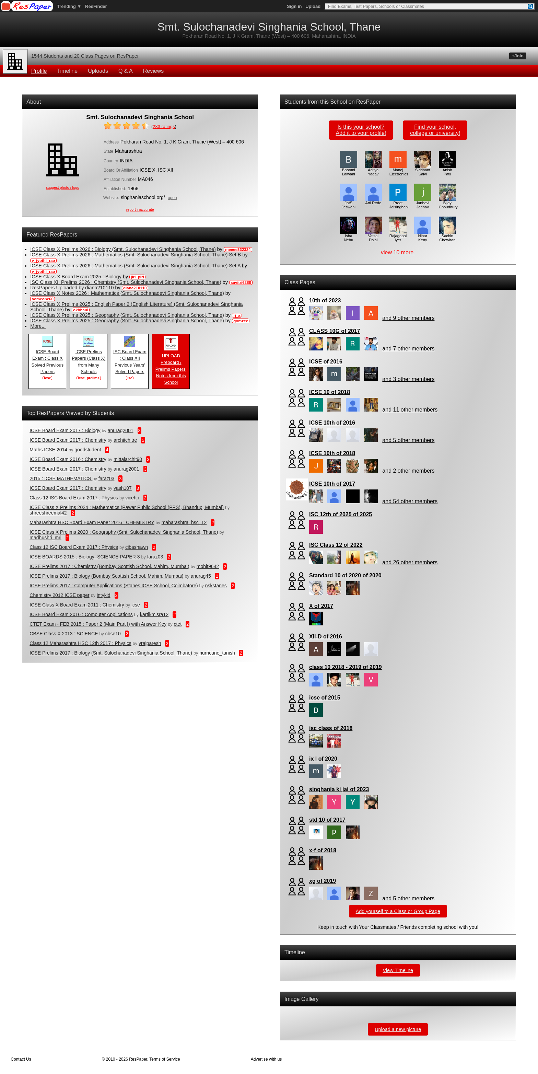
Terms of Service (164, 1059)
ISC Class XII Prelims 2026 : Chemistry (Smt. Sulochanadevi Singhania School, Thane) (125, 282)
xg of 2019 (322, 881)
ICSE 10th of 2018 (332, 453)
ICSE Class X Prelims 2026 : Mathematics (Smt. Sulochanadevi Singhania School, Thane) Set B (135, 254)
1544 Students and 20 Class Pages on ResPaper (85, 56)
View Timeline (398, 970)
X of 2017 (321, 606)
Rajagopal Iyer (398, 236)
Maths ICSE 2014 (48, 449)
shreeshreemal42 (48, 513)
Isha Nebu (348, 236)
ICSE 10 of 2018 (329, 392)
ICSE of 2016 (325, 362)
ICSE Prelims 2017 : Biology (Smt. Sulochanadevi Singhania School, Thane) (111, 653)
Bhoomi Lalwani (348, 170)
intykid (103, 595)
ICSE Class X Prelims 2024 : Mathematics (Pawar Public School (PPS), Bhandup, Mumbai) (127, 507)
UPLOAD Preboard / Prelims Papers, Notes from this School (171, 366)
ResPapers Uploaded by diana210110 (72, 287)
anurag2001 (120, 430)
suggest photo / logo (62, 187)
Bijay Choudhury (448, 203)
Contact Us (21, 1059)
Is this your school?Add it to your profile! (361, 130)
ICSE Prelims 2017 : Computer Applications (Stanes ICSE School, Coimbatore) (114, 585)
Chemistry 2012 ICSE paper (59, 595)
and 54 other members (409, 501)
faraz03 (106, 478)
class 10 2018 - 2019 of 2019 (345, 667)
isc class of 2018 (330, 728)
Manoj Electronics (398, 170)
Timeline (67, 71)
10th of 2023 (325, 300)
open (172, 197)
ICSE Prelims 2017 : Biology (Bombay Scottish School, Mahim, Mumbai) (106, 576)
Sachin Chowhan (447, 236)
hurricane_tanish (217, 653)
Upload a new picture (398, 1029)
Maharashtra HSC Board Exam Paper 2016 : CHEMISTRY (92, 522)
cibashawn (136, 547)
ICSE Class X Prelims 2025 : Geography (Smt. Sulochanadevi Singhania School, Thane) (127, 315)
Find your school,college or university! (435, 130)
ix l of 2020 (323, 759)
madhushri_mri (45, 537)
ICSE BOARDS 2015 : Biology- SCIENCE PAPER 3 (85, 556)
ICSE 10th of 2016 (332, 423)
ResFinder (96, 6)
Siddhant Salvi (422, 170)
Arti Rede (373, 201)
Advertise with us (266, 1059)
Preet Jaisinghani (399, 203)
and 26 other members (409, 562)
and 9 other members (408, 318)
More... (38, 326)
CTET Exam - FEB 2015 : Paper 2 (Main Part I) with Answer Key (98, 624)
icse (135, 605)
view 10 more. (398, 252)
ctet (178, 624)
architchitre (125, 440)
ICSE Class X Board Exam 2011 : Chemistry (77, 605)
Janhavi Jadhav (422, 203)
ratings (164, 126)
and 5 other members (408, 440)
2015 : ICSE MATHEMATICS (61, 478)
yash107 (123, 488)
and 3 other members (408, 379)
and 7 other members (408, 348)
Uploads (98, 71)
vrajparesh (150, 643)
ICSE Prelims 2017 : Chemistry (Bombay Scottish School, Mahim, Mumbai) (109, 566)
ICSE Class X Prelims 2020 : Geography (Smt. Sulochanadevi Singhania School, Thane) (124, 532)
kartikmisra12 (154, 614)
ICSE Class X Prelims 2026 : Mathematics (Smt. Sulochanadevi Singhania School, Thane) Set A (135, 265)
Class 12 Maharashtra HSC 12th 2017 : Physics (80, 643)
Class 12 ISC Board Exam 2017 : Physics (74, 497)
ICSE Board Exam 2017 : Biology (65, 430)
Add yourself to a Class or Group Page (398, 911)
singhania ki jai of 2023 (339, 789)
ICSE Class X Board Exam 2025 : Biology (75, 276)
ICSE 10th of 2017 (332, 484)
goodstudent (87, 449)
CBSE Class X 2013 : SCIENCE (64, 633)
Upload (312, 6)
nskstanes (216, 585)
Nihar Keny (422, 236)
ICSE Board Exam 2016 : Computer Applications (81, 614)
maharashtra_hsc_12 (184, 522)
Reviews (153, 71)
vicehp (132, 497)
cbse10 (113, 633)
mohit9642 (208, 566)
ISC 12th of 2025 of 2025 (340, 514)
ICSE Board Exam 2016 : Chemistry (68, 459)
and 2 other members (408, 471)
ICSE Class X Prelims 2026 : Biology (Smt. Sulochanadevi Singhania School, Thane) (122, 249)
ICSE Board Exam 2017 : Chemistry (68, 440)
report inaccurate (140, 209)
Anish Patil (447, 170)
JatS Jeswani (348, 203)
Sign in (294, 6)
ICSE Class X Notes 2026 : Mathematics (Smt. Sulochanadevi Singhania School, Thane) (127, 293)
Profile (39, 71)
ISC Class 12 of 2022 (336, 545)
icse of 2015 (324, 698)
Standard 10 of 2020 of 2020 (345, 575)
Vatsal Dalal (373, 236)
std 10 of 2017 (327, 820)
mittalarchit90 (128, 459)
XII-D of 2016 (325, 636)
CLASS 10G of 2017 (334, 331)
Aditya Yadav (373, 170)
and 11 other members (409, 410)
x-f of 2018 (322, 850)
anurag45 (201, 576)
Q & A (125, 71)
